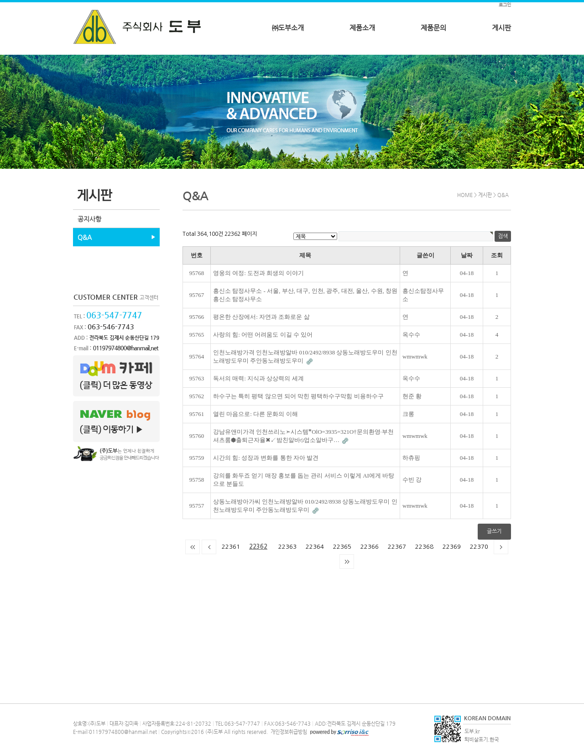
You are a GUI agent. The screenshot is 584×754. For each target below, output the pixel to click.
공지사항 (89, 219)
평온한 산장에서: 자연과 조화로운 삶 (261, 316)
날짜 (467, 255)
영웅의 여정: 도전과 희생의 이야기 (258, 273)
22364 (315, 547)
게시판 (501, 27)
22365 (342, 547)
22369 (452, 547)
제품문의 (433, 27)
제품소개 (362, 27)
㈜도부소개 (288, 27)
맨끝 (346, 561)
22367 (397, 547)
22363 (287, 547)
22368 (424, 547)
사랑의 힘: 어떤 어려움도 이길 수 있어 (263, 334)
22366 (369, 547)
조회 (497, 255)
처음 (192, 547)
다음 (501, 547)
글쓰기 (494, 531)
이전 (209, 547)
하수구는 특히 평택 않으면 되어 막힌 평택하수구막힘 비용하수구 (298, 396)
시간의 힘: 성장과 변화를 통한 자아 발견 (265, 457)
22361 (231, 547)
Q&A (85, 237)
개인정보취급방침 (288, 732)
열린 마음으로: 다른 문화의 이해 (255, 414)
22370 (479, 547)
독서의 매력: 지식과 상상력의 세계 (258, 378)
